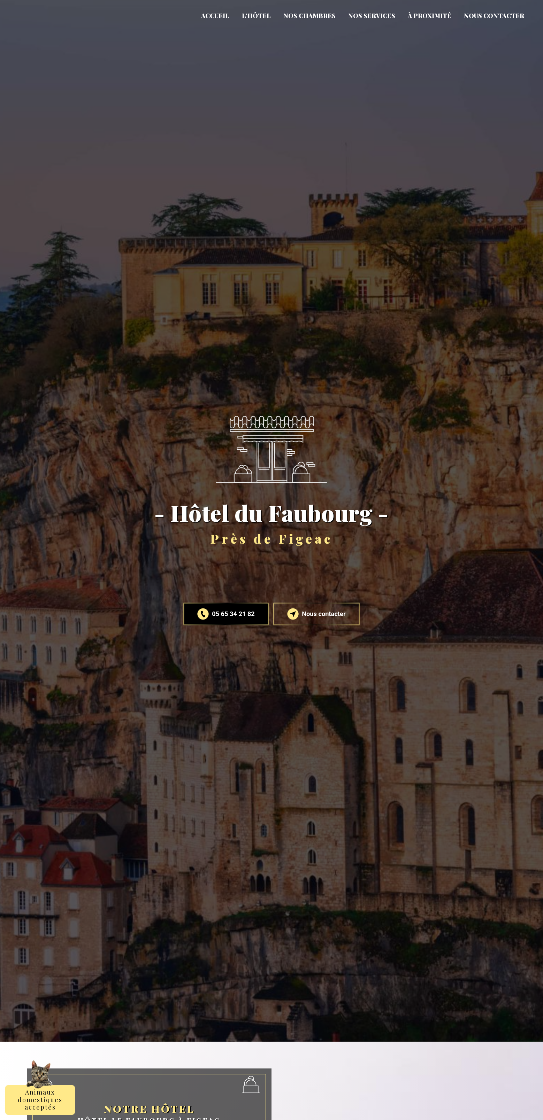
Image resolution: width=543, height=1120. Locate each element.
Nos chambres (309, 15)
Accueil (215, 15)
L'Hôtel (256, 15)
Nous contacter (494, 15)
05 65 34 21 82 (226, 614)
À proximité (429, 15)
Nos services (371, 15)
